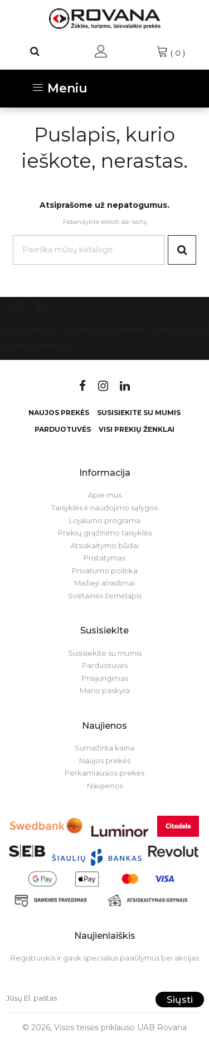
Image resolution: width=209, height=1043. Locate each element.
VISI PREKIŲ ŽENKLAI (136, 429)
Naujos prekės (58, 412)
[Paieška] (35, 51)
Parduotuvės (63, 429)
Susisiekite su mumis (105, 329)
